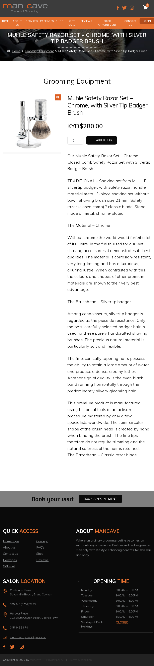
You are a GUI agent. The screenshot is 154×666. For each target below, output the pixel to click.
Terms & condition (81, 659)
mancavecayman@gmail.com (28, 637)
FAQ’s (40, 547)
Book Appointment (107, 22)
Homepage (11, 541)
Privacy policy (54, 659)
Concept (42, 541)
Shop (59, 20)
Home (5, 20)
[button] (58, 97)
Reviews (86, 20)
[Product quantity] (75, 140)
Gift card (9, 566)
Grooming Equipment (39, 51)
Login (147, 20)
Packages (47, 20)
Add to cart (105, 140)
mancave (35, 659)
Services (32, 20)
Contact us (130, 22)
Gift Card (72, 22)
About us (17, 22)
